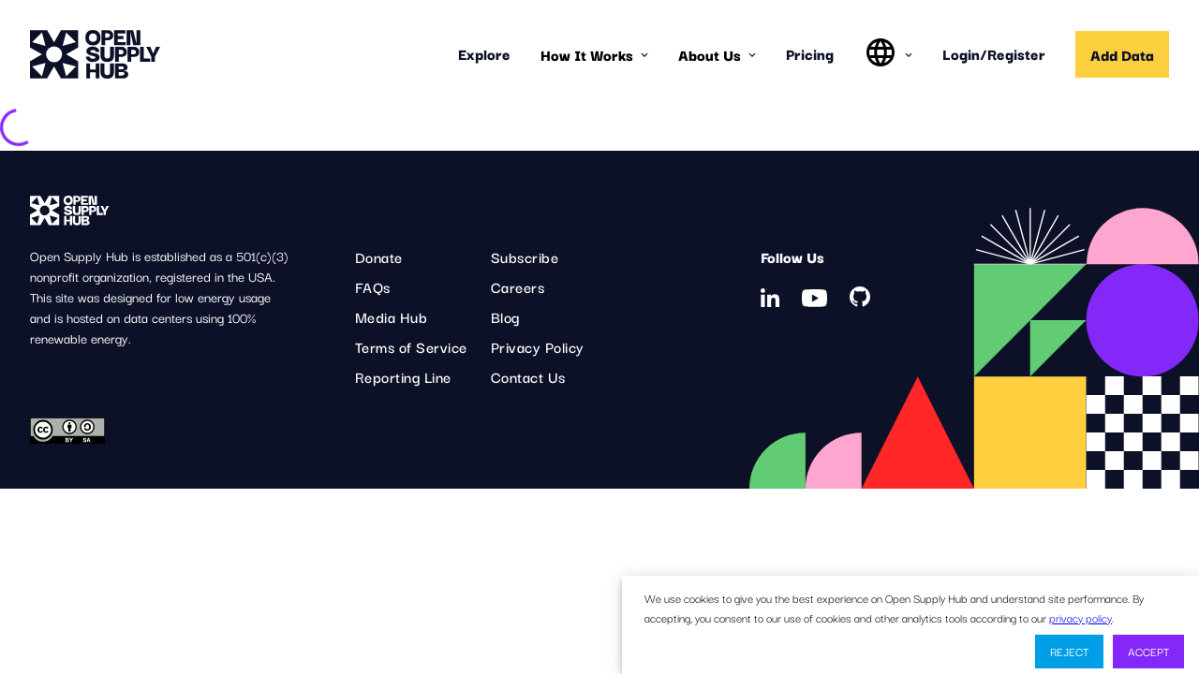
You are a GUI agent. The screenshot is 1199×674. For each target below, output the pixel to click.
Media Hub (391, 316)
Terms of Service (411, 346)
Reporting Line (403, 376)
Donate (379, 256)
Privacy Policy (538, 346)
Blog (505, 316)
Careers (518, 286)
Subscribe (525, 256)
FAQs (373, 286)
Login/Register (993, 53)
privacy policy (1080, 617)
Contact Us (528, 376)
